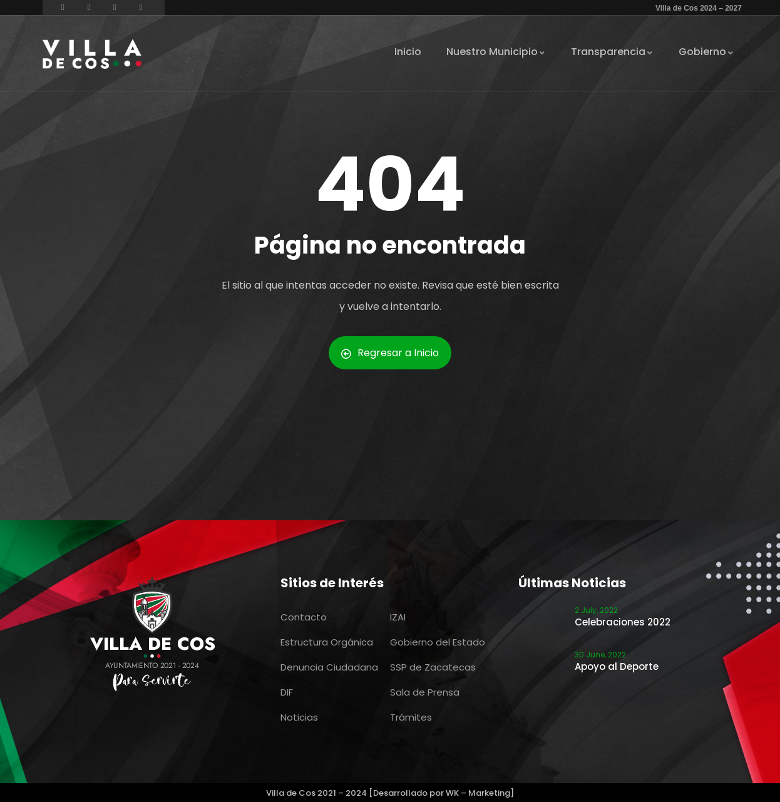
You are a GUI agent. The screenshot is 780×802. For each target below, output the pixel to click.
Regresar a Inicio (390, 353)
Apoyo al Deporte (617, 666)
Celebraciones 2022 (622, 622)
